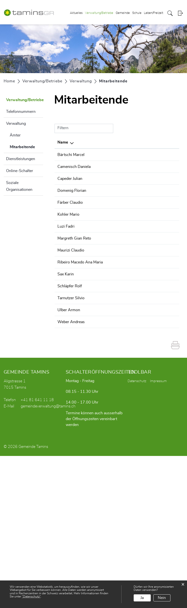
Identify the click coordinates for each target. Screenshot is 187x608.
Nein (162, 598)
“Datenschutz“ (31, 596)
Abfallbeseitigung (153, 255)
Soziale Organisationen (19, 186)
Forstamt (145, 155)
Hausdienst (147, 356)
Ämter (15, 135)
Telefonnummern (21, 112)
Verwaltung (16, 123)
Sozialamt (146, 190)
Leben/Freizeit (153, 13)
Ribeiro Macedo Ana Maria (66, 361)
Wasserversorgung (154, 267)
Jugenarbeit (147, 338)
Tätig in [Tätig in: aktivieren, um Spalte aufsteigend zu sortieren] (144, 142)
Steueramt (147, 326)
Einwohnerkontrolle (154, 391)
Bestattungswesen (154, 178)
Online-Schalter (19, 171)
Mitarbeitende (26, 146)
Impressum (158, 533)
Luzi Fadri (66, 285)
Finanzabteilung (151, 314)
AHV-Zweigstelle (152, 379)
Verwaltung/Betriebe (99, 13)
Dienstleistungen (20, 159)
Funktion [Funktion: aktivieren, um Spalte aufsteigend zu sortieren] (92, 142)
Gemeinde (123, 13)
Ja (142, 598)
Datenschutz (137, 533)
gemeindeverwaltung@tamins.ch (48, 558)
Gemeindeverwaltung (156, 184)
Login (180, 13)
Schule (136, 13)
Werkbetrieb (148, 273)
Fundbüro (146, 397)
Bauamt (144, 172)
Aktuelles (76, 13)
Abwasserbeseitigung (156, 261)
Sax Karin (65, 379)
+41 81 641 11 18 (37, 552)
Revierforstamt (151, 161)
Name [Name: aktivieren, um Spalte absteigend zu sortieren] (62, 142)
